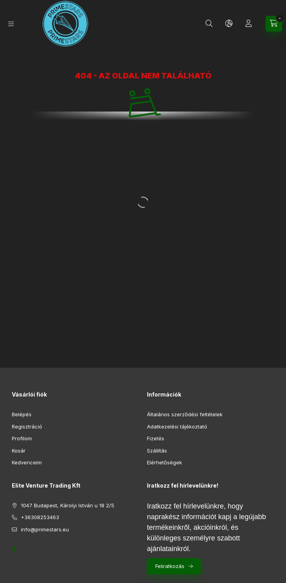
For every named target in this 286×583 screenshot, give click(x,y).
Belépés (22, 414)
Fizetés (155, 438)
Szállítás (157, 450)
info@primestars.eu (45, 529)
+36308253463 (40, 517)
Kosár (19, 450)
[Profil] (248, 24)
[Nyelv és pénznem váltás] (229, 24)
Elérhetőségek (164, 462)
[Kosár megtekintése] (274, 24)
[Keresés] (209, 24)
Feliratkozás (169, 566)
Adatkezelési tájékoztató (177, 426)
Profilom (22, 438)
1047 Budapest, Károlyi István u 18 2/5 (67, 505)
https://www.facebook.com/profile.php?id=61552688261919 (14, 549)
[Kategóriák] (11, 24)
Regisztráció (27, 426)
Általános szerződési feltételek (185, 414)
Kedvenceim (27, 462)
